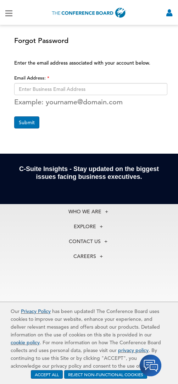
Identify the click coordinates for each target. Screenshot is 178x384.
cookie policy (25, 342)
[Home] (89, 13)
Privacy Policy (36, 311)
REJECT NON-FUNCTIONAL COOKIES (105, 374)
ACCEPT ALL (47, 374)
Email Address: (30, 78)
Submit (27, 122)
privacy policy (133, 350)
